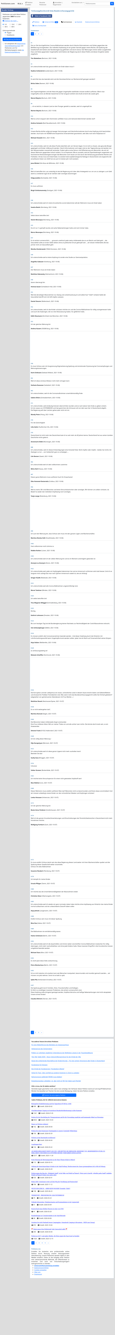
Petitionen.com (8, 3)
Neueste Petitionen (42, 4)
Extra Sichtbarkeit (39, 26)
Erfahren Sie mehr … (10, 75)
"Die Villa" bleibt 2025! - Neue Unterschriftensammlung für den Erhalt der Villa (56, 1107)
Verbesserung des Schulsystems (41, 1099)
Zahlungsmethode (9, 84)
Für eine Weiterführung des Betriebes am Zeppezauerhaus (50, 1095)
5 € (6, 78)
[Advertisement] (72, 51)
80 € (13, 81)
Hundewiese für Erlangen (39, 1115)
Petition (35, 22)
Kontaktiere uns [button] (77, 2)
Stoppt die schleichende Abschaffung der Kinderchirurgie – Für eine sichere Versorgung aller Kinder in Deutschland (68, 1111)
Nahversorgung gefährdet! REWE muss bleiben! (46, 1127)
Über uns (37, 1322)
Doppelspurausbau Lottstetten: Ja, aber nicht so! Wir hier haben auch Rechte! (56, 1131)
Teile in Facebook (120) (41, 16)
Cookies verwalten (40, 1320)
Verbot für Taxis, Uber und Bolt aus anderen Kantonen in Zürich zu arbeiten (55, 1123)
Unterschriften (50, 22)
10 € (13, 78)
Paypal (9, 86)
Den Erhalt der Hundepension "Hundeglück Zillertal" (47, 1119)
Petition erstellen (28, 4)
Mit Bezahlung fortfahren (12, 93)
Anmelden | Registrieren (58, 4)
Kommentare (66, 22)
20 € (19, 78)
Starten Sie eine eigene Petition (53, 1145)
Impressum (38, 1324)
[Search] (97, 3)
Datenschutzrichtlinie (92, 22)
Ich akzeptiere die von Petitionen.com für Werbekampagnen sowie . (15, 101)
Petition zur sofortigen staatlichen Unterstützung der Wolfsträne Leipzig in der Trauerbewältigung (62, 1103)
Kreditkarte (10, 89)
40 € (6, 81)
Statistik (78, 22)
